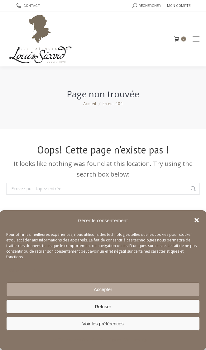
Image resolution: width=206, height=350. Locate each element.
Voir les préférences (103, 323)
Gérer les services (25, 270)
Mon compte (178, 6)
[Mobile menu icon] (196, 39)
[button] (197, 220)
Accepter (103, 289)
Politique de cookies (70, 340)
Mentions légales (106, 340)
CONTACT (28, 5)
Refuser (103, 306)
